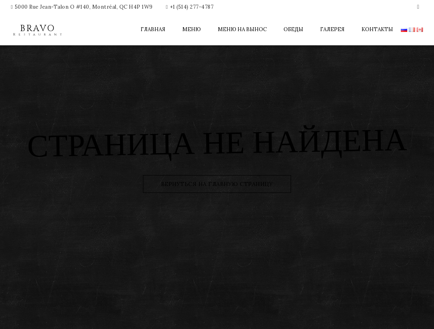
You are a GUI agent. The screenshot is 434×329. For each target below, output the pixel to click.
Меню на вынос (242, 29)
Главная (153, 29)
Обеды (293, 29)
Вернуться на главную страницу (217, 183)
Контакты (377, 29)
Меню (191, 29)
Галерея (332, 29)
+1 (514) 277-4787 (192, 7)
